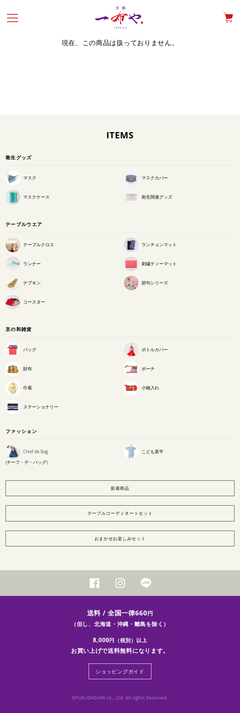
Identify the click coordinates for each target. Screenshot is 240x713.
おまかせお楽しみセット (120, 538)
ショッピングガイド (120, 671)
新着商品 (120, 488)
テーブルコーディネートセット (120, 513)
